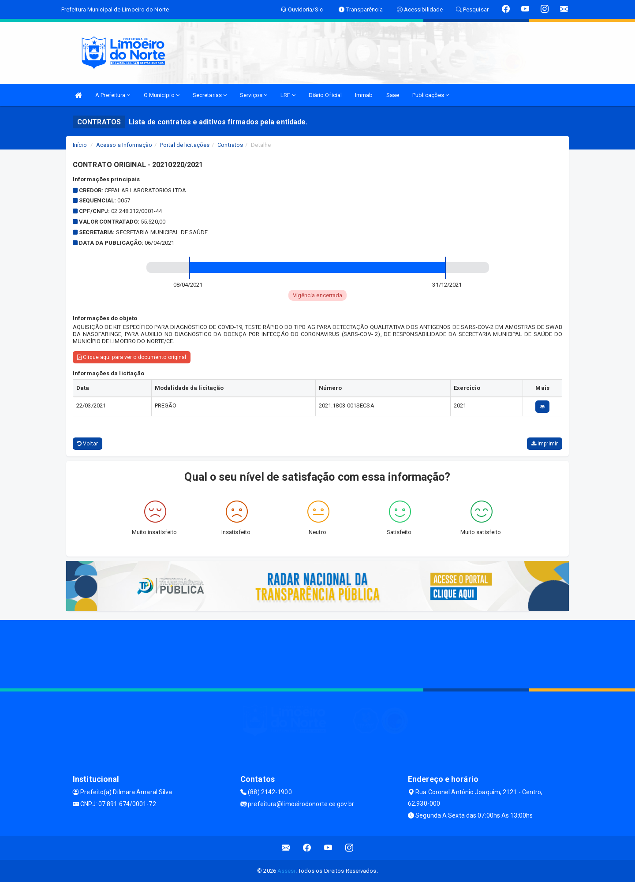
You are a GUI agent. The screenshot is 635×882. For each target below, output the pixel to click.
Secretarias (210, 95)
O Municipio (161, 95)
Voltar (87, 444)
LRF (287, 95)
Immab (364, 95)
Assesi (286, 870)
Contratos (230, 145)
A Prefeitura (112, 95)
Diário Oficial (325, 95)
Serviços (253, 95)
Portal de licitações (184, 145)
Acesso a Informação (124, 145)
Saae (392, 95)
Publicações (430, 95)
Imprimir (544, 444)
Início (80, 145)
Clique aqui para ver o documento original (131, 357)
